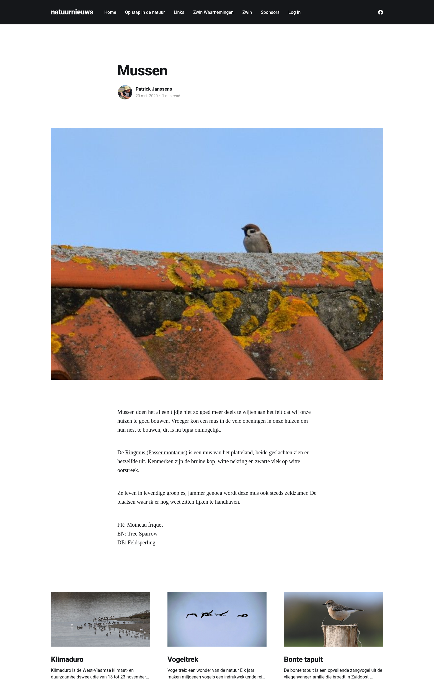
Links (179, 12)
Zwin (247, 12)
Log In (294, 12)
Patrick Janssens (154, 89)
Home (110, 12)
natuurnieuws (72, 12)
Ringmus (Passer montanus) (156, 452)
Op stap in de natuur (145, 12)
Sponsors (270, 12)
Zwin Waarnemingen (213, 12)
